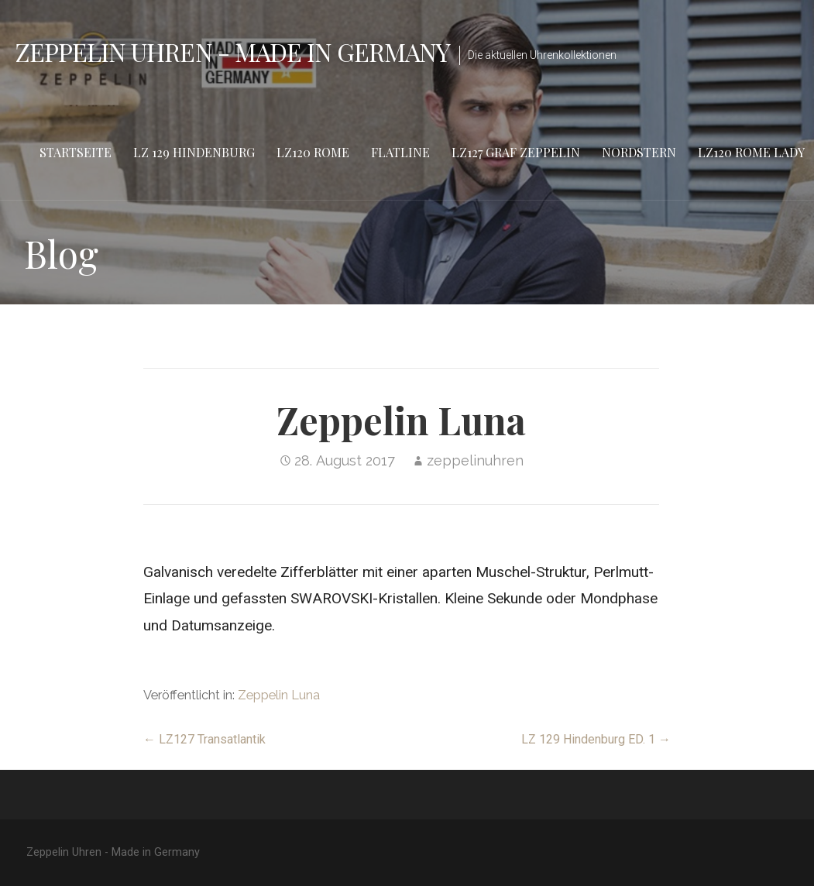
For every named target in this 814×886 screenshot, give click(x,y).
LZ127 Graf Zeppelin (516, 152)
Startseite (75, 152)
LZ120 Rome (312, 152)
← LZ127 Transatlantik (204, 739)
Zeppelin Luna (279, 695)
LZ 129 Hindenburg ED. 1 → (596, 739)
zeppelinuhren (475, 460)
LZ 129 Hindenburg (194, 152)
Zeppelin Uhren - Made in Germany (232, 51)
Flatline (400, 152)
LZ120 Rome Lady (751, 152)
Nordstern (639, 152)
